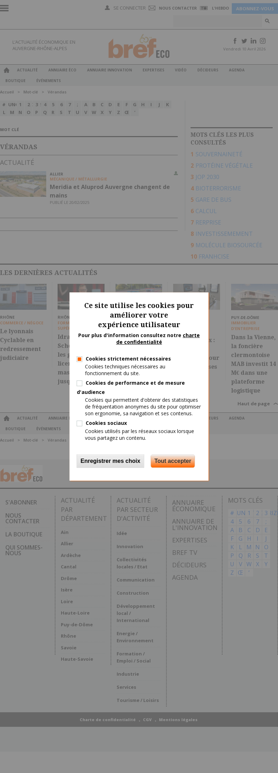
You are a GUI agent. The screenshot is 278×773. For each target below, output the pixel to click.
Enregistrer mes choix (110, 461)
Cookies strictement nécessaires (128, 358)
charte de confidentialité (158, 339)
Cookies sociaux (106, 423)
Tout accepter (172, 461)
